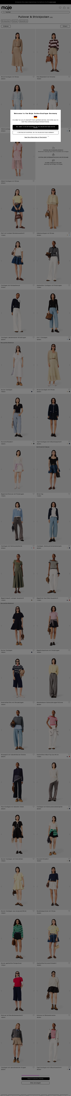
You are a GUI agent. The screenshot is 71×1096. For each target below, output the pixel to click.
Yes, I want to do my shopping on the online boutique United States (35, 127)
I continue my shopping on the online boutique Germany (35, 132)
